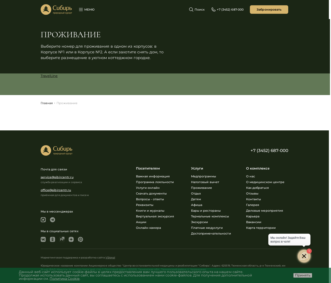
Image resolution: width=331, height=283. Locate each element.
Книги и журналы (150, 211)
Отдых (196, 193)
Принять (302, 275)
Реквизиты (145, 205)
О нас (250, 176)
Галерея (252, 205)
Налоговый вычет (205, 182)
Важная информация (153, 176)
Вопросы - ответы (150, 199)
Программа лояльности (155, 182)
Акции (141, 222)
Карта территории (261, 228)
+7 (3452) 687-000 (269, 150)
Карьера (253, 216)
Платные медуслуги (207, 228)
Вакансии (254, 222)
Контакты (253, 199)
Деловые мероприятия (264, 211)
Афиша (196, 205)
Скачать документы (151, 193)
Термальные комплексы (210, 216)
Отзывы (252, 193)
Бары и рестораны (206, 211)
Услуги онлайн (148, 188)
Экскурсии (199, 222)
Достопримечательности (211, 233)
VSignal (110, 257)
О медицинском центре (265, 182)
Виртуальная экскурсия (155, 216)
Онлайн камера (148, 228)
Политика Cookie (65, 279)
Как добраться (257, 188)
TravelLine (49, 76)
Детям (196, 199)
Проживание (201, 188)
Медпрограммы (203, 176)
